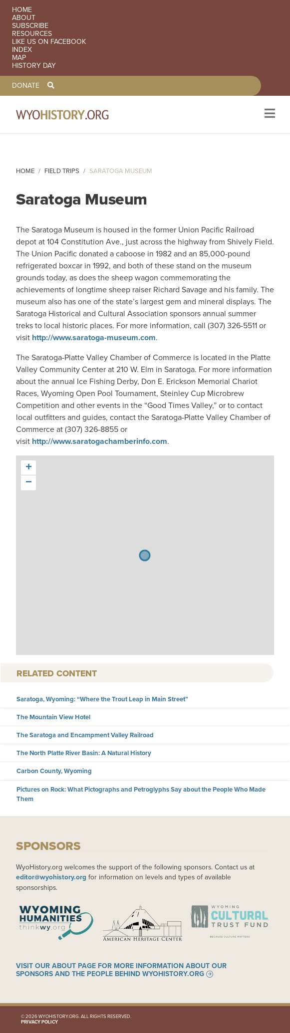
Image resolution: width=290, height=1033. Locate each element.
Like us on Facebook (49, 42)
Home (22, 10)
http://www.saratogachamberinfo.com (99, 441)
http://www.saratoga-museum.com (94, 337)
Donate (25, 86)
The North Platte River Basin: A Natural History (83, 753)
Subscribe (30, 26)
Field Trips (61, 171)
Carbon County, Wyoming (54, 771)
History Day (34, 66)
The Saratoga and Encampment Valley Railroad (85, 735)
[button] (28, 467)
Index (22, 50)
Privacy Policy (39, 1022)
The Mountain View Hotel (53, 717)
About (23, 18)
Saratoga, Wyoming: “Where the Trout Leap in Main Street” (102, 699)
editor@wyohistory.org (51, 877)
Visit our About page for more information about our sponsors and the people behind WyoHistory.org (121, 970)
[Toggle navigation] (269, 114)
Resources (32, 34)
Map (19, 58)
